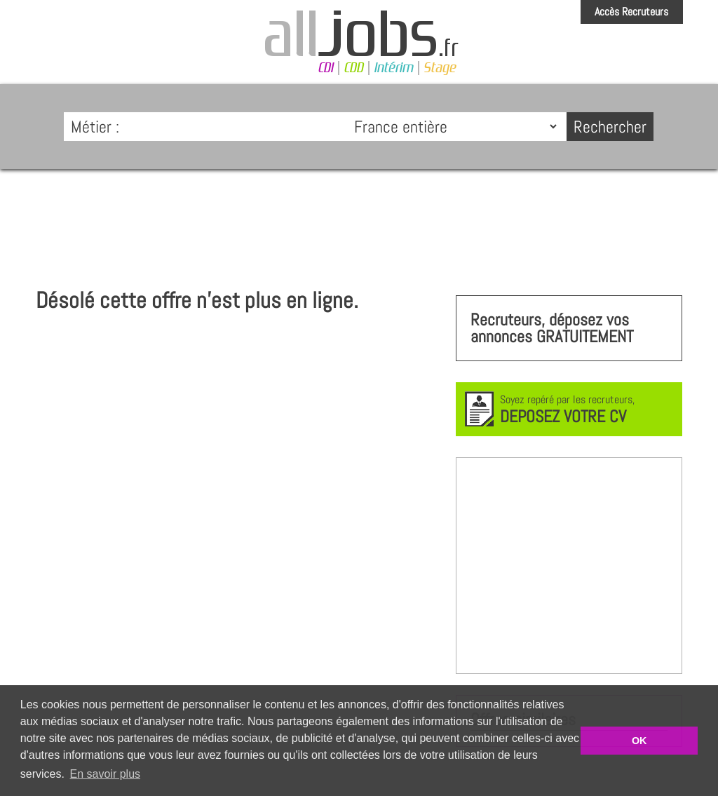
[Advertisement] (359, 221)
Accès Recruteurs (631, 11)
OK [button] (639, 740)
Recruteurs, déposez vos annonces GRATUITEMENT (551, 328)
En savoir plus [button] (105, 774)
